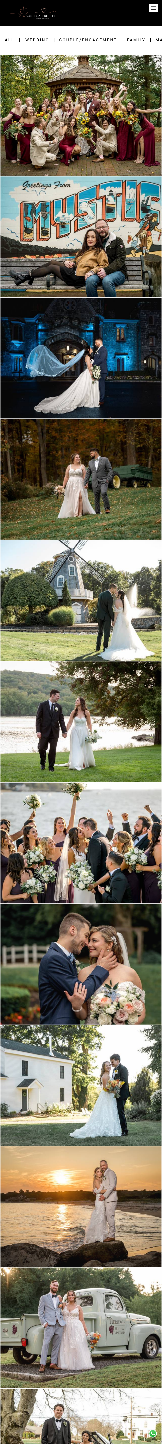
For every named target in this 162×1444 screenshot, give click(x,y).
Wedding (37, 40)
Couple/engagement (88, 40)
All (10, 40)
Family (136, 40)
